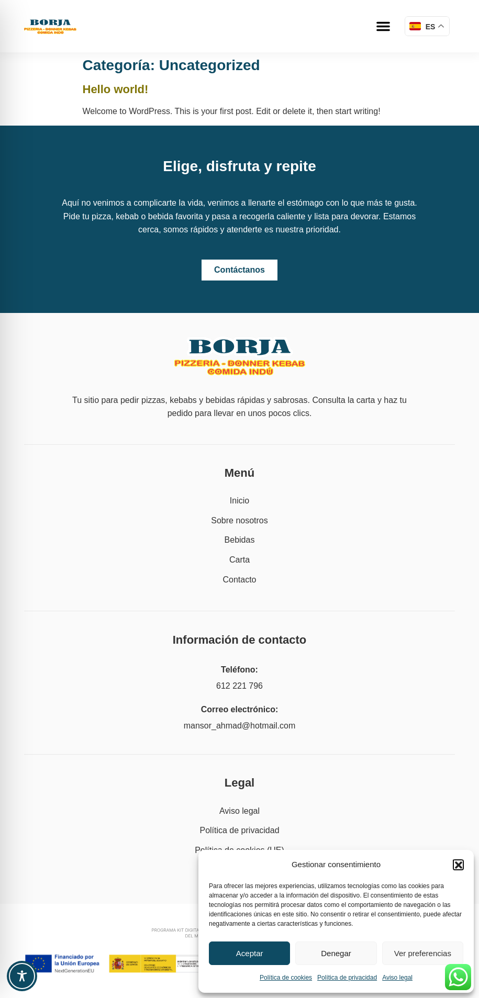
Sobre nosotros (239, 520)
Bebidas (240, 539)
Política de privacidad (347, 977)
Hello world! (116, 89)
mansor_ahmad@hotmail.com (240, 725)
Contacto (239, 579)
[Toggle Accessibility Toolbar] (22, 976)
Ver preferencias (422, 953)
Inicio (239, 500)
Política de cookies (286, 977)
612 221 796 (239, 685)
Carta (239, 559)
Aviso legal (397, 977)
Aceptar (249, 953)
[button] (458, 864)
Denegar (336, 953)
